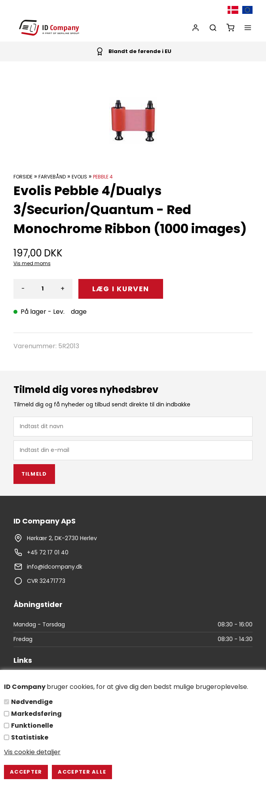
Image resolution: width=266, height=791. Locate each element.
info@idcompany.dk (54, 567)
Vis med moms (32, 263)
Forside (22, 176)
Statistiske (29, 737)
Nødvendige (32, 701)
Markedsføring (36, 713)
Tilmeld (34, 474)
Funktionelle (32, 725)
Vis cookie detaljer (32, 752)
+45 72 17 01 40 (47, 552)
